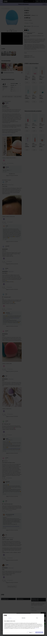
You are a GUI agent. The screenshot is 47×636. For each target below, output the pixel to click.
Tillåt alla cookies (39, 632)
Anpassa (31, 632)
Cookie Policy (37, 628)
